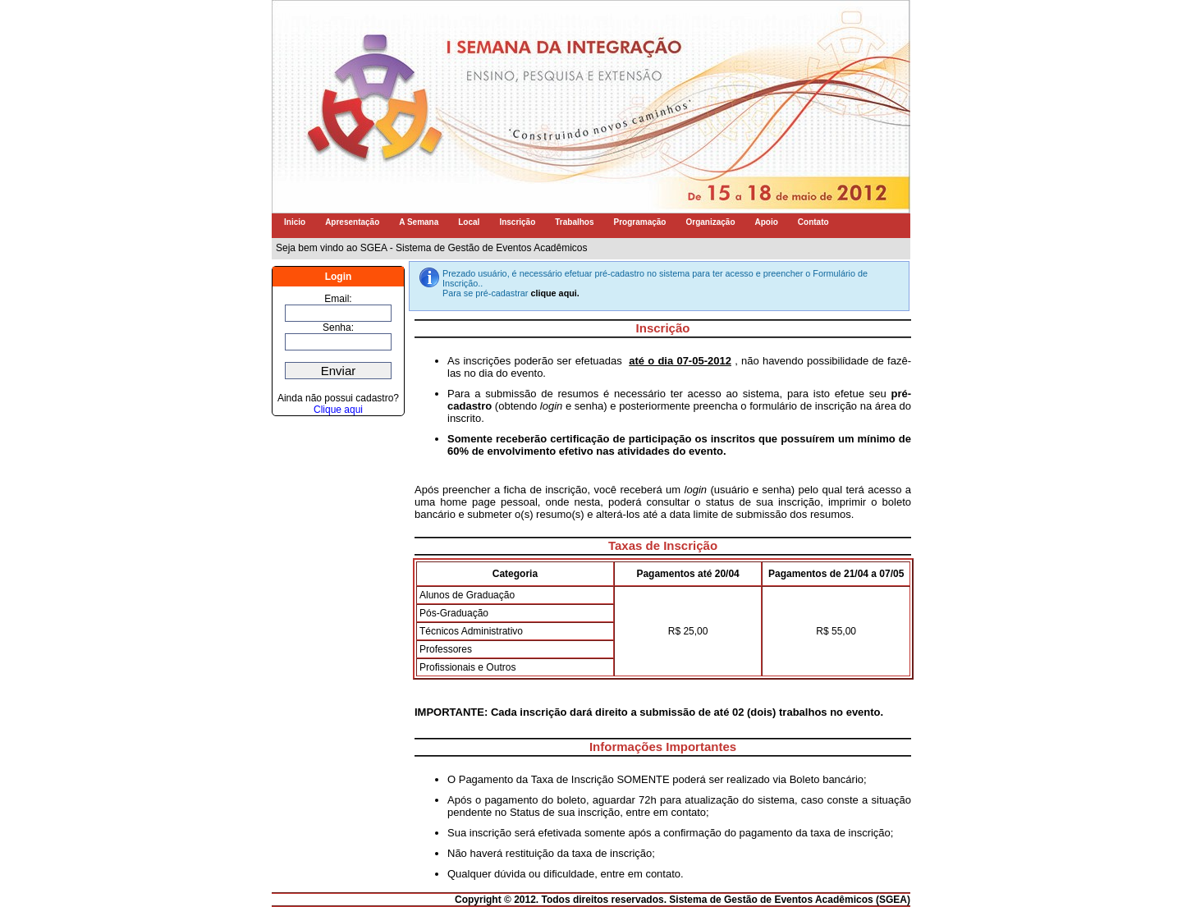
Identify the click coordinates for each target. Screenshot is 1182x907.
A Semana (418, 222)
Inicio (294, 222)
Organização (710, 222)
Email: (337, 299)
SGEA (893, 899)
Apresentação (352, 222)
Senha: (338, 327)
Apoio (766, 222)
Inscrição (517, 222)
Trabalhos (574, 222)
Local (468, 222)
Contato (813, 222)
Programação (640, 222)
